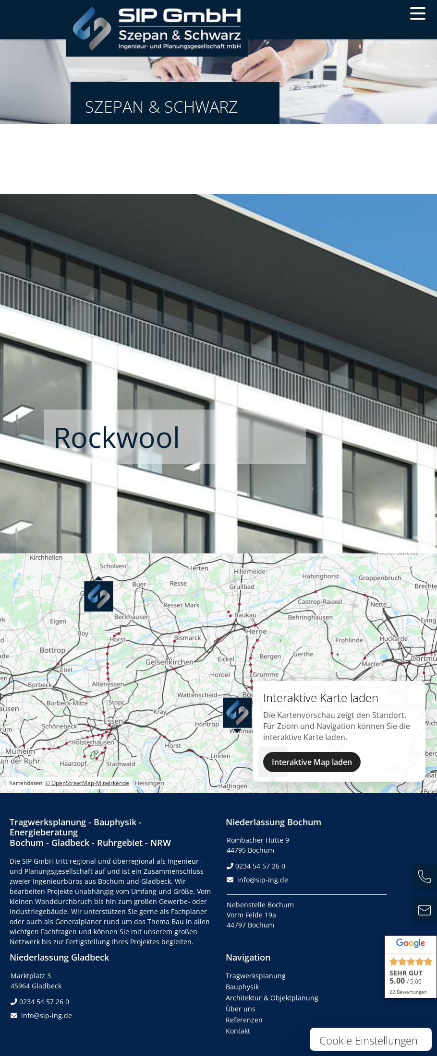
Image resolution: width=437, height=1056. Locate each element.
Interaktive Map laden (312, 762)
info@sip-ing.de (262, 879)
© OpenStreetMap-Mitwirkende (87, 783)
